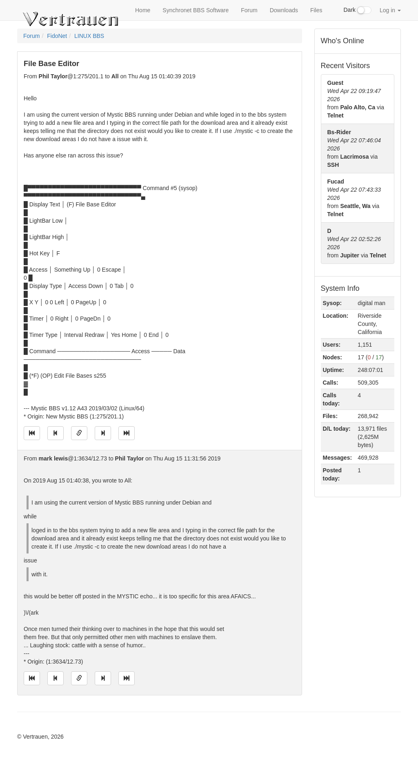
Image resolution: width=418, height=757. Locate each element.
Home (142, 10)
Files (316, 10)
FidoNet (57, 36)
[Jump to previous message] (55, 433)
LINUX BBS (89, 36)
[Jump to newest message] (126, 433)
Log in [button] (390, 10)
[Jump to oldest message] (32, 433)
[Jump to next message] (103, 433)
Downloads (284, 10)
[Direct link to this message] (79, 433)
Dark (357, 10)
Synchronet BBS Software (195, 10)
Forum (249, 10)
